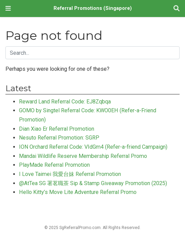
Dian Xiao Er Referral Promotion (56, 129)
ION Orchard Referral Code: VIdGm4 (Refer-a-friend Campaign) (93, 147)
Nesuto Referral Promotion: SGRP (59, 137)
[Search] (176, 9)
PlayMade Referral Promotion (54, 165)
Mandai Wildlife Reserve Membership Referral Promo (83, 156)
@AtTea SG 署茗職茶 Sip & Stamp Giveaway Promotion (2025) (93, 183)
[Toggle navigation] (8, 8)
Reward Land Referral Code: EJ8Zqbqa (65, 101)
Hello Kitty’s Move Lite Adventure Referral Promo (78, 192)
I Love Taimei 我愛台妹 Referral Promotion (70, 174)
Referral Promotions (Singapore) (93, 8)
